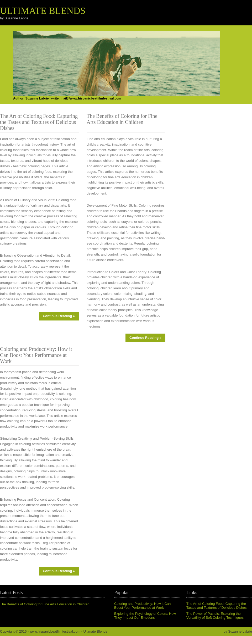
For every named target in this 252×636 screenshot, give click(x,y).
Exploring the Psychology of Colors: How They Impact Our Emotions (145, 616)
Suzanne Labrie (240, 631)
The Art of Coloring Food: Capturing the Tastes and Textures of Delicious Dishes (216, 606)
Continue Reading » (59, 316)
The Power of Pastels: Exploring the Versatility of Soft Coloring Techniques (215, 616)
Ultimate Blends (43, 10)
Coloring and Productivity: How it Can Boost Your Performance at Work (142, 606)
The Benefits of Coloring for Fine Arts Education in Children (44, 604)
